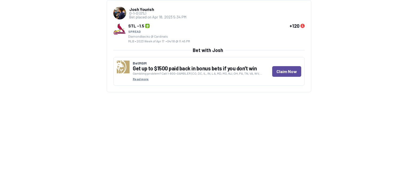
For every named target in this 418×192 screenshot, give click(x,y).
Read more (141, 79)
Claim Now (286, 71)
